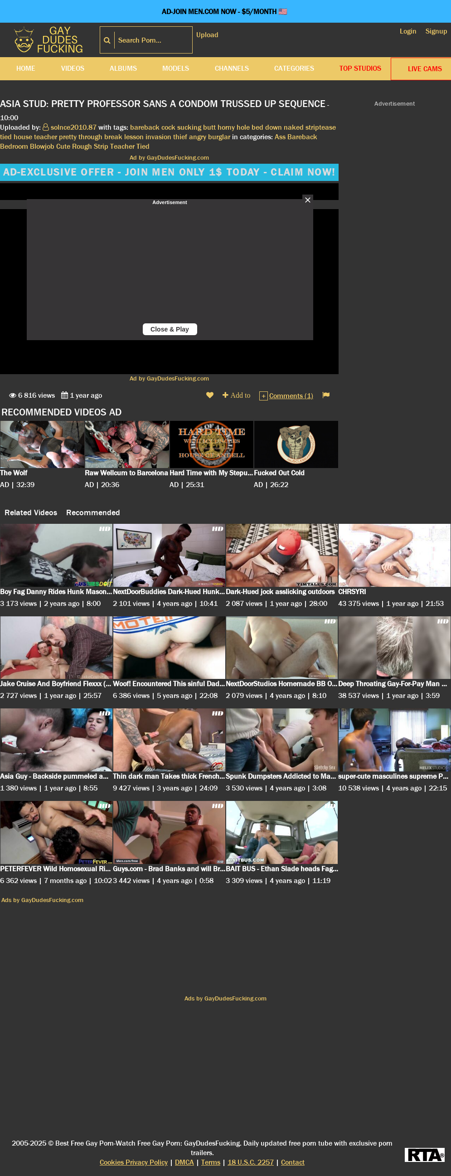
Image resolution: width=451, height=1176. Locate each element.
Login (408, 31)
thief (180, 137)
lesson (134, 137)
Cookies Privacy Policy (134, 1162)
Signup (436, 31)
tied (6, 137)
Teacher (122, 146)
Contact (293, 1162)
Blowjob (42, 146)
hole (243, 127)
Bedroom (14, 146)
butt (209, 127)
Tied (143, 146)
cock (168, 127)
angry (197, 137)
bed (257, 127)
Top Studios (360, 68)
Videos (72, 68)
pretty (68, 137)
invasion (158, 137)
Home (25, 68)
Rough (82, 146)
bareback (145, 127)
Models (175, 68)
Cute (63, 146)
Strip (101, 146)
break (113, 137)
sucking (189, 127)
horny (226, 127)
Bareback (302, 137)
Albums (123, 68)
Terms (210, 1162)
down (273, 127)
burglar (219, 137)
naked (294, 127)
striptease (321, 127)
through (90, 137)
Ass (280, 137)
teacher (45, 137)
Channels (232, 68)
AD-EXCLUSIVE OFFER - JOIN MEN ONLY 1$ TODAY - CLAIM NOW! (169, 172)
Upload (207, 34)
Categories (294, 68)
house (23, 137)
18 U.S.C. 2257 (251, 1162)
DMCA (184, 1162)
